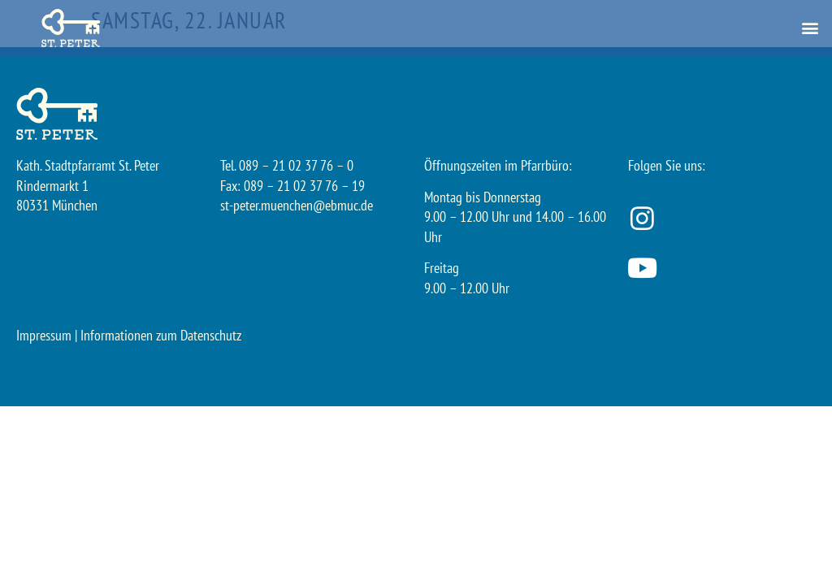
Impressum (44, 335)
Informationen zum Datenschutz (160, 335)
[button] (810, 28)
